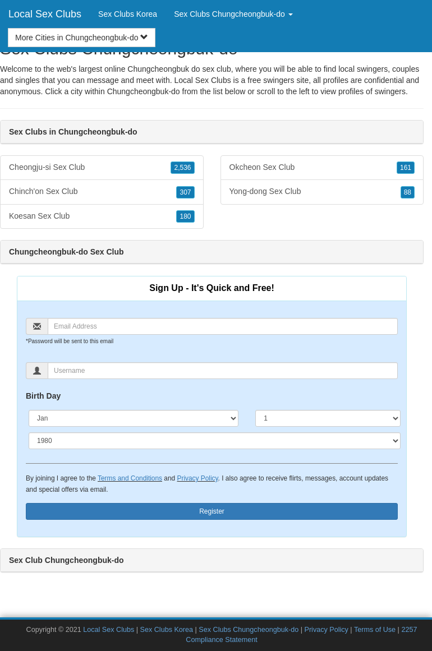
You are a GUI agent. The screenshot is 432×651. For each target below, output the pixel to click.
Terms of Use (375, 630)
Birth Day (43, 395)
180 (185, 216)
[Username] (223, 370)
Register (211, 511)
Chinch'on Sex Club (102, 192)
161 (405, 168)
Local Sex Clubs (44, 14)
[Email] (223, 326)
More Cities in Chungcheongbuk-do (81, 37)
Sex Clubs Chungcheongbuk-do (248, 630)
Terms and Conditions (130, 478)
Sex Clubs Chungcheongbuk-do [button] (233, 14)
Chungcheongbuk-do (143, 91)
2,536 (182, 168)
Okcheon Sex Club (322, 167)
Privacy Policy (197, 478)
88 (407, 192)
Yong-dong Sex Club (322, 192)
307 (185, 192)
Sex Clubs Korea (127, 14)
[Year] (215, 440)
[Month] (133, 418)
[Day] (328, 418)
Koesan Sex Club (102, 216)
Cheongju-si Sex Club (102, 167)
